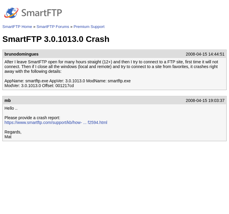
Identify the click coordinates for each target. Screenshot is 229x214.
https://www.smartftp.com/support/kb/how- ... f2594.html (55, 122)
